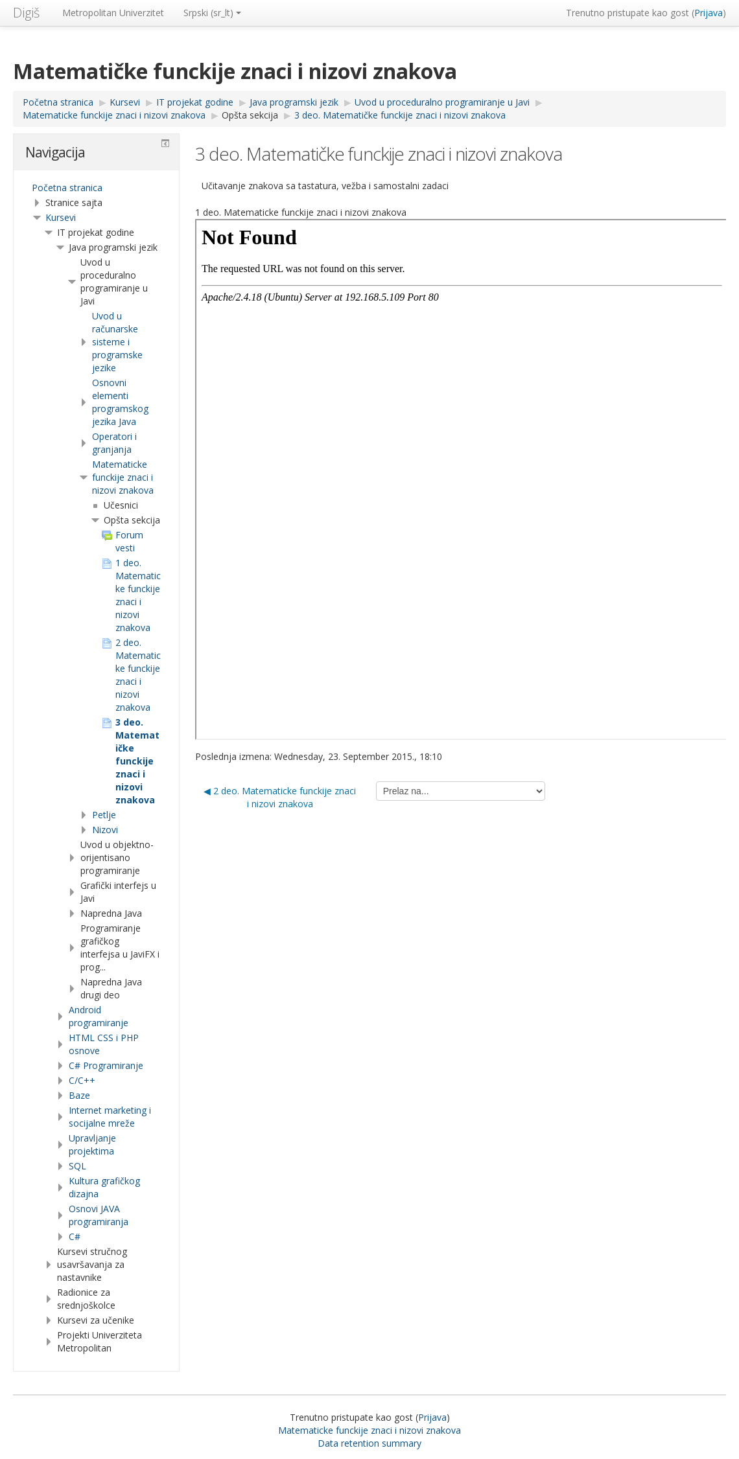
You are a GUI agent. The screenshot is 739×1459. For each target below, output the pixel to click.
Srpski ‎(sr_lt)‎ (212, 12)
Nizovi (105, 829)
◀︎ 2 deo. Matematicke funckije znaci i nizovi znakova (280, 797)
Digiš (26, 12)
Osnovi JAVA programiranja (98, 1215)
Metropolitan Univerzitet (113, 12)
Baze (79, 1095)
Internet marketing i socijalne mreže (110, 1116)
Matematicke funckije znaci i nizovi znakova (123, 477)
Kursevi (60, 217)
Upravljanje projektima (92, 1144)
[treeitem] (96, 187)
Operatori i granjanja (114, 442)
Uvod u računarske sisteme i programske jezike (117, 342)
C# (74, 1236)
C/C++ (82, 1080)
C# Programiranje (106, 1065)
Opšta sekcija (250, 115)
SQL (77, 1166)
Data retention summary (369, 1443)
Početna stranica (67, 187)
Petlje (104, 815)
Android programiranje (98, 1016)
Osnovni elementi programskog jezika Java (120, 402)
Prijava (708, 12)
